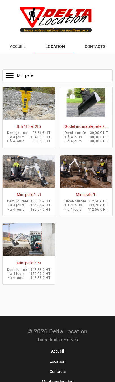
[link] (57, 351)
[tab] (18, 46)
